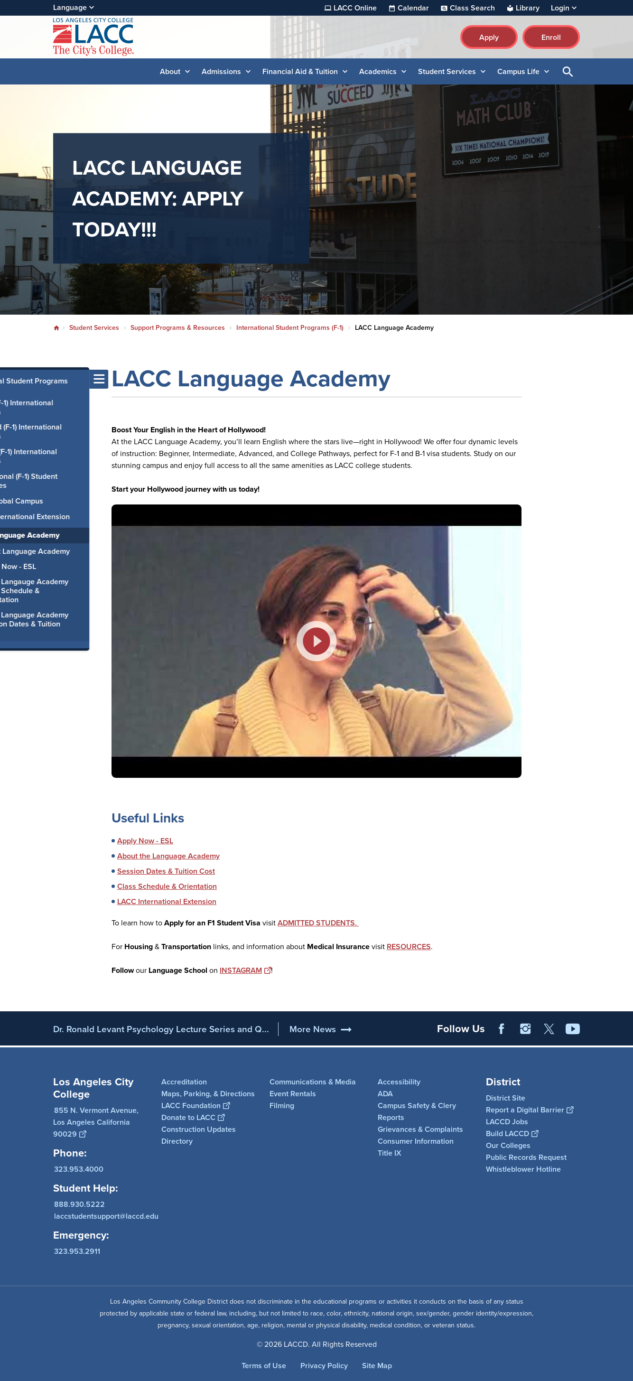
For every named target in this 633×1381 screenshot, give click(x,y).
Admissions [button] (221, 71)
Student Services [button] (447, 71)
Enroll (551, 37)
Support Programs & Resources (177, 328)
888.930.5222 (79, 1204)
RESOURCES (409, 946)
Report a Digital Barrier (529, 1109)
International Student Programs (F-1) (290, 328)
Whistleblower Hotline (523, 1169)
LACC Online (355, 8)
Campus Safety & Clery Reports (417, 1111)
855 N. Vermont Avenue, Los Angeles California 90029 (96, 1122)
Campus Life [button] (518, 71)
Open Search (568, 71)
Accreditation (184, 1081)
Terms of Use (264, 1365)
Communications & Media (313, 1081)
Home (56, 328)
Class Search (472, 8)
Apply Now (135, 840)
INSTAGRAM (245, 970)
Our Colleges (508, 1145)
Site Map (377, 1365)
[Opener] (623, 1025)
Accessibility (399, 1081)
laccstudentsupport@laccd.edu (106, 1216)
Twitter (549, 1029)
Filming (282, 1105)
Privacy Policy (324, 1365)
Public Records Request (526, 1157)
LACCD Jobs (507, 1121)
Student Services (94, 328)
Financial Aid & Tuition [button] (300, 71)
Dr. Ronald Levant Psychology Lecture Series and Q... (161, 1029)
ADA (385, 1093)
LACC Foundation (195, 1105)
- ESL (163, 840)
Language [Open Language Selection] (70, 7)
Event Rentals (293, 1093)
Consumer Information (416, 1141)
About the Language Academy (168, 855)
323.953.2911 (77, 1251)
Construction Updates (198, 1129)
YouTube (573, 1029)
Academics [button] (378, 71)
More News (312, 1029)
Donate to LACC (192, 1117)
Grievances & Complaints (420, 1129)
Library (528, 8)
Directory (177, 1141)
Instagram (525, 1029)
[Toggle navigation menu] (9, 379)
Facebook (501, 1029)
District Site (505, 1097)
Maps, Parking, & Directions (208, 1093)
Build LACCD (512, 1133)
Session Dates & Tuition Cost (166, 871)
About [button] (170, 71)
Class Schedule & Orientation (167, 886)
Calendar (413, 8)
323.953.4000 (78, 1169)
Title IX (389, 1153)
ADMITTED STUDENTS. (318, 922)
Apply (489, 37)
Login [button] (560, 8)
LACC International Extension (166, 901)
